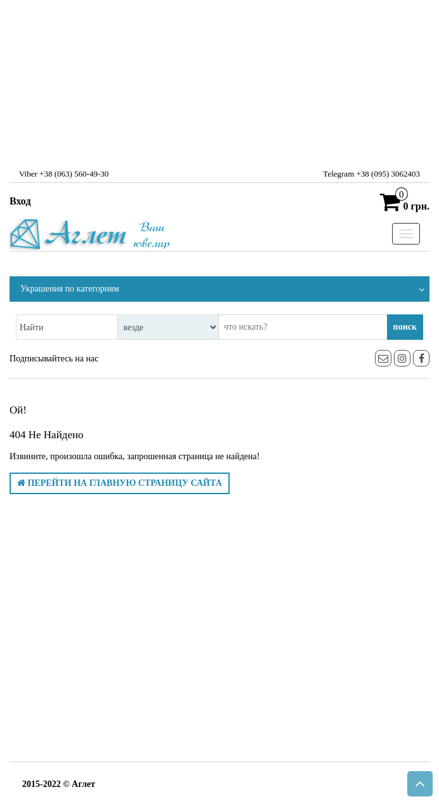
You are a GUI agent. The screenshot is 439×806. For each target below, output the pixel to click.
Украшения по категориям (69, 288)
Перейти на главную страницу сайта (119, 483)
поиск (405, 327)
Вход (20, 201)
